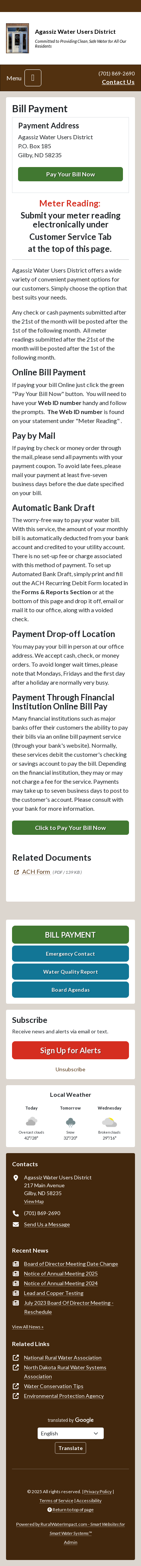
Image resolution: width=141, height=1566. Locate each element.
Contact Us (118, 81)
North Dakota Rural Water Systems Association (65, 1371)
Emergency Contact (70, 953)
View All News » (28, 1327)
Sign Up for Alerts (70, 1050)
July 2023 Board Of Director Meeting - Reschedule (69, 1307)
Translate (70, 1448)
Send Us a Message (47, 1224)
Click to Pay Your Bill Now (70, 827)
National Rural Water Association (63, 1357)
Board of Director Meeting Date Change (71, 1263)
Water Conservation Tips (53, 1386)
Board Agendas (71, 989)
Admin (70, 1542)
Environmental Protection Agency (64, 1396)
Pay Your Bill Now (70, 174)
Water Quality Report (70, 971)
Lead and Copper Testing (53, 1293)
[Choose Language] (71, 1433)
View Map (34, 1201)
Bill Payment (70, 934)
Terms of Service (56, 1500)
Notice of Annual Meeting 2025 (61, 1273)
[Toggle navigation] (32, 77)
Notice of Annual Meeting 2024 (61, 1283)
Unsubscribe (70, 1069)
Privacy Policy (98, 1491)
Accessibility (89, 1500)
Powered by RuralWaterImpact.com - (70, 1528)
